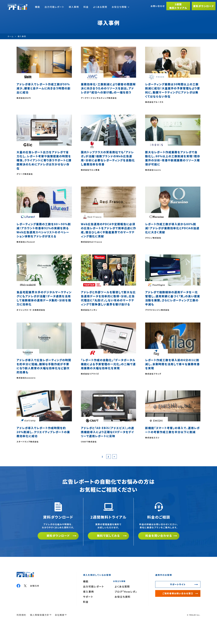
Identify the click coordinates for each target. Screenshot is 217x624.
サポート (88, 596)
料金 (86, 7)
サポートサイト (178, 584)
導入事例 (74, 7)
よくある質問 (100, 7)
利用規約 (21, 614)
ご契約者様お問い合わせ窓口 (177, 593)
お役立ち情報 (120, 7)
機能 (37, 7)
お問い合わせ (158, 6)
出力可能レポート (54, 7)
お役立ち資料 (123, 596)
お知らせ (34, 585)
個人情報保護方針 (39, 614)
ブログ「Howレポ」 (126, 591)
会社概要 (59, 614)
